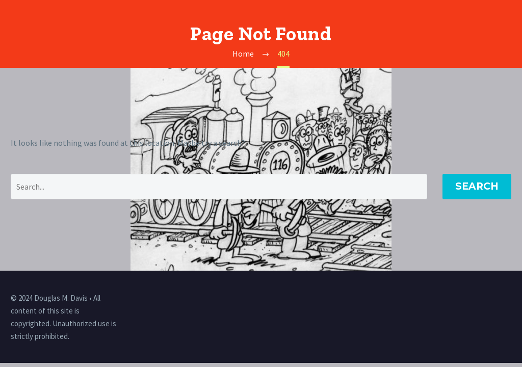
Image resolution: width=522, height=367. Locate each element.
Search (477, 186)
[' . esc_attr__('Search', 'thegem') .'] (219, 186)
